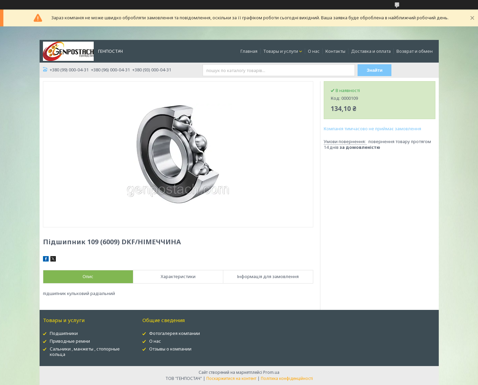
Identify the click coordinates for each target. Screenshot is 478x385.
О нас (314, 51)
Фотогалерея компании (174, 333)
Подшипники (64, 333)
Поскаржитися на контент (231, 378)
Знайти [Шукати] (375, 70)
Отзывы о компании (170, 349)
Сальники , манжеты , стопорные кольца (85, 352)
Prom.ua (271, 372)
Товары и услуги (280, 51)
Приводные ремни (70, 341)
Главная (249, 51)
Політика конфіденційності (287, 378)
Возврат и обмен (414, 51)
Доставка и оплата (371, 51)
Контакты (335, 51)
